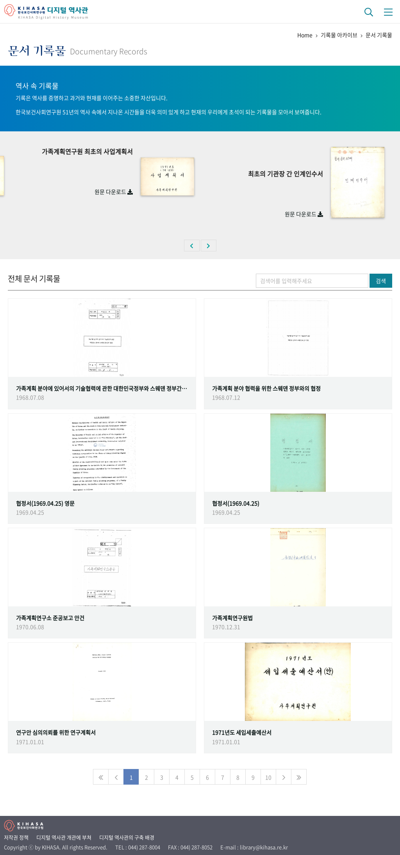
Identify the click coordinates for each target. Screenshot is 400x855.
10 (268, 777)
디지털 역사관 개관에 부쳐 (63, 837)
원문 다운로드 (114, 191)
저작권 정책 (16, 837)
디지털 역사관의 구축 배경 (126, 837)
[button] (192, 245)
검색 (381, 281)
